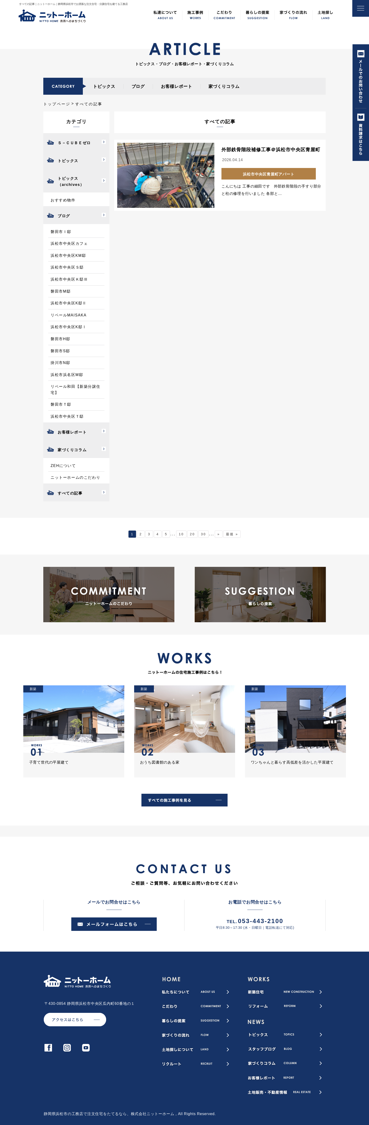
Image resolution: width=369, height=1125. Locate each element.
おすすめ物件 (63, 200)
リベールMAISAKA (69, 315)
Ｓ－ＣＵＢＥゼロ (74, 143)
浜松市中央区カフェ (69, 243)
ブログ (138, 86)
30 (203, 534)
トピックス (104, 86)
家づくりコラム (224, 86)
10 (181, 534)
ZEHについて (63, 466)
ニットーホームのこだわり (75, 477)
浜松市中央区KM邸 (68, 256)
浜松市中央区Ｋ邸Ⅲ (69, 279)
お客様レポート (176, 86)
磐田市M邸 (61, 291)
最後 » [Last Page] (232, 534)
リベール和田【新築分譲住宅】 (75, 390)
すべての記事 (70, 493)
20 (192, 534)
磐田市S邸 (60, 351)
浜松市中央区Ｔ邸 (67, 416)
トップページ (56, 104)
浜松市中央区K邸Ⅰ (69, 327)
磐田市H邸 (60, 339)
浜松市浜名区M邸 (67, 375)
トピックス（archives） (71, 181)
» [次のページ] (218, 534)
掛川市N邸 (60, 363)
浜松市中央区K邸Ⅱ (69, 303)
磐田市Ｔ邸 (61, 404)
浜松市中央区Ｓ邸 (67, 267)
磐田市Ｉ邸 (61, 232)
